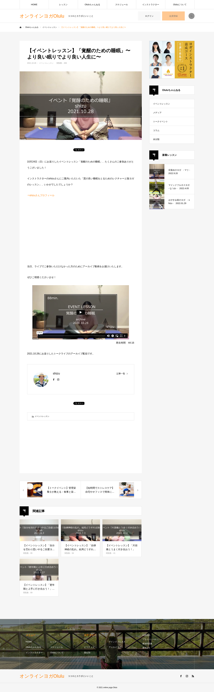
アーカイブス (115, 647)
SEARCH (192, 16)
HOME (34, 4)
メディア (157, 112)
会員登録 (173, 16)
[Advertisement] (80, 231)
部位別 (87, 652)
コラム (156, 130)
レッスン (63, 4)
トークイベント (160, 121)
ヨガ (86, 642)
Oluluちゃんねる (92, 4)
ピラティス (89, 647)
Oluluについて (180, 4)
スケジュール (121, 4)
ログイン (149, 16)
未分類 (156, 139)
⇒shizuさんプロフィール (40, 195)
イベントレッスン (46, 63)
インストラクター (150, 4)
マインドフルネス (117, 642)
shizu (56, 373)
